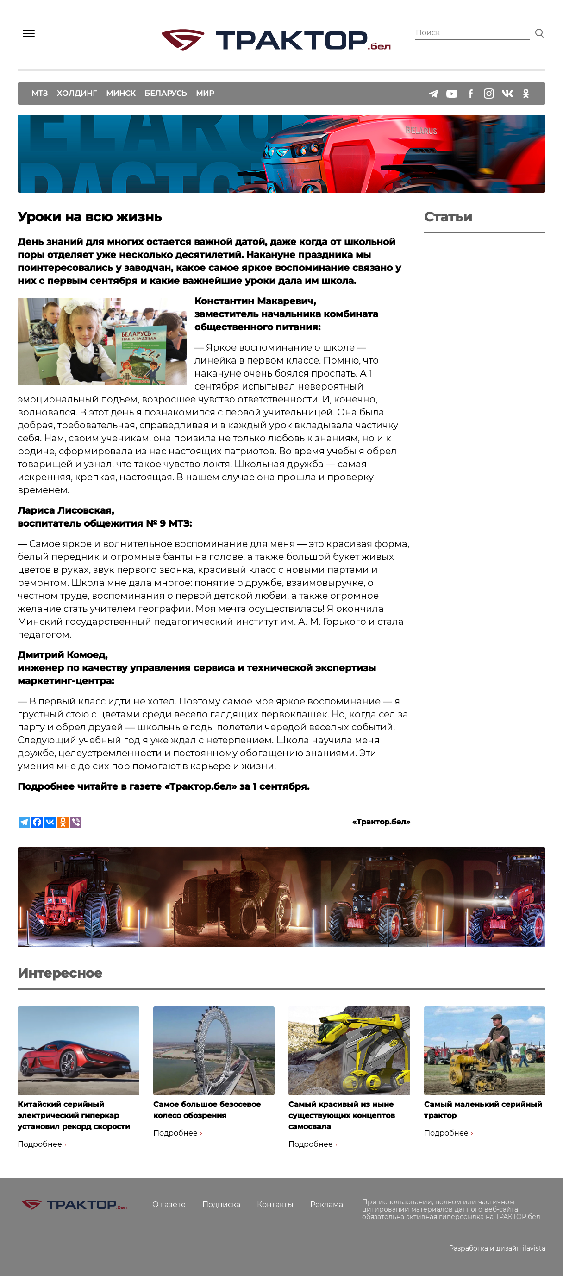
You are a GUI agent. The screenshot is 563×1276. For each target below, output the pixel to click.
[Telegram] (24, 822)
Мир (205, 93)
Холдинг (77, 93)
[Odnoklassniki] (63, 822)
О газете (169, 1204)
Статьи (448, 216)
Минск (120, 93)
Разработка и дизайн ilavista (497, 1248)
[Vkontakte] (50, 822)
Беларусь (165, 93)
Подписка (221, 1204)
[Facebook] (37, 822)
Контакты (275, 1204)
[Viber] (75, 822)
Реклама (326, 1204)
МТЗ (39, 93)
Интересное (60, 973)
